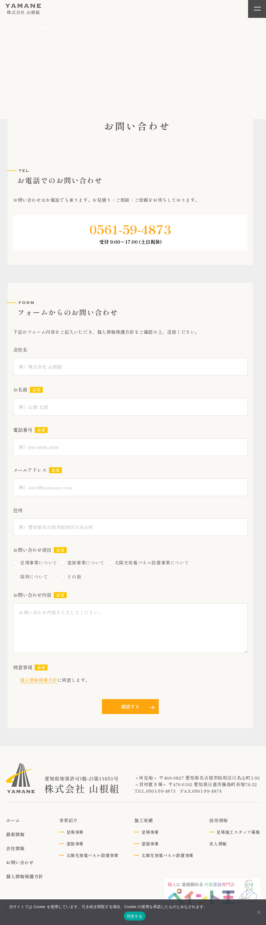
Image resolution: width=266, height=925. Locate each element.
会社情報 (15, 848)
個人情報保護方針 (38, 680)
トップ (20, 28)
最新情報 (15, 834)
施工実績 (143, 820)
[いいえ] (259, 912)
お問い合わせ (20, 862)
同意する (135, 916)
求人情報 (218, 844)
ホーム (13, 820)
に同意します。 (51, 680)
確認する (130, 706)
